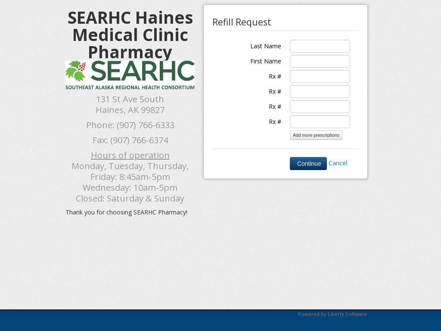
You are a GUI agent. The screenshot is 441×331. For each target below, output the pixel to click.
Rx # (275, 76)
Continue (308, 163)
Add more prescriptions (316, 135)
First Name (265, 61)
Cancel (338, 163)
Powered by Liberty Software (332, 314)
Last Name (265, 46)
